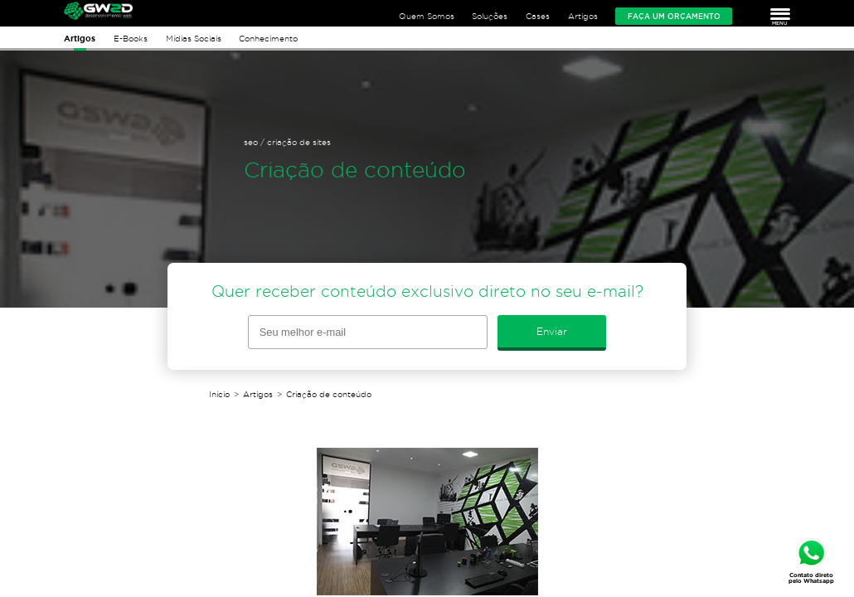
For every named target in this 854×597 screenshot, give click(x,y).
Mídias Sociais (193, 38)
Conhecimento (268, 38)
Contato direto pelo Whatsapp (811, 577)
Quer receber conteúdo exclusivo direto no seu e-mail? (427, 291)
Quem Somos (426, 16)
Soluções (489, 16)
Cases (538, 16)
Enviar (551, 331)
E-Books (131, 38)
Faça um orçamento (674, 16)
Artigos (583, 16)
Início (219, 394)
